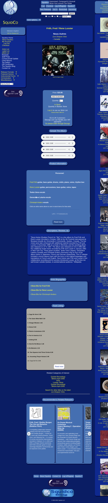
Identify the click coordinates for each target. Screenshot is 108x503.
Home (36, 476)
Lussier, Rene (58, 382)
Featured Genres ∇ (9, 74)
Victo (58, 380)
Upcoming (72, 9)
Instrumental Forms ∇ (10, 76)
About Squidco (7, 40)
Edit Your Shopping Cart (13, 33)
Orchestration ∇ (7, 78)
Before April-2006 (58, 379)
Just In (55, 9)
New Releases (45, 9)
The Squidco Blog (8, 66)
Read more (58, 222)
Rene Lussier (35, 187)
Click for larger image (58, 77)
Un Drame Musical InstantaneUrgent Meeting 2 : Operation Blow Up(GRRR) (69, 426)
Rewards (5, 55)
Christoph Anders (36, 202)
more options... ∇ (33, 20)
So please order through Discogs (57, 123)
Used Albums (7, 60)
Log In (50, 110)
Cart (43, 6)
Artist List (5, 49)
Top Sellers (6, 62)
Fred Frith (33, 182)
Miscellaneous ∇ (8, 80)
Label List (5, 51)
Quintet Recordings (58, 377)
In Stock (57, 105)
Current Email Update (9, 59)
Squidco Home (7, 38)
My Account (6, 41)
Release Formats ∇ (9, 72)
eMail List (5, 53)
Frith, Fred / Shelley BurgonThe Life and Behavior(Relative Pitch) (41, 424)
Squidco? (71, 6)
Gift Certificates (7, 64)
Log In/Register (60, 6)
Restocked (63, 9)
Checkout (5, 45)
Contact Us (5, 68)
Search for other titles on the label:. (58, 391)
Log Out (7, 43)
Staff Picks (6, 57)
